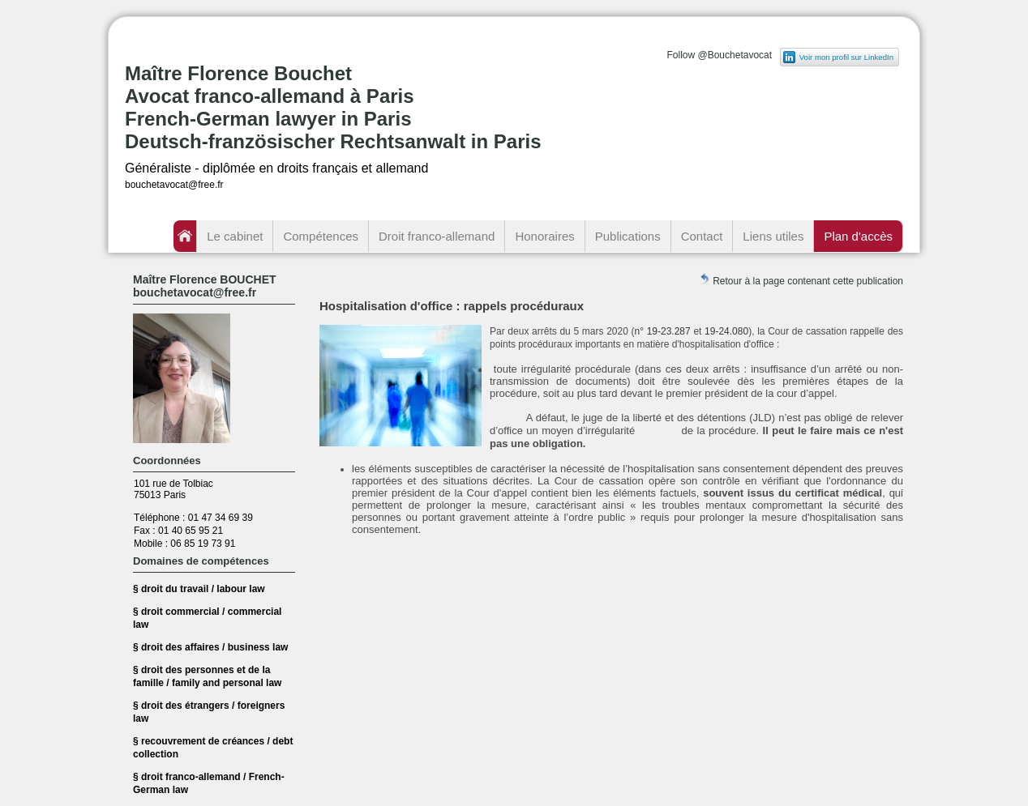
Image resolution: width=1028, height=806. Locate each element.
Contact (702, 236)
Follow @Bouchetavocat (719, 55)
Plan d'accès (858, 236)
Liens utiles (773, 236)
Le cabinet (235, 236)
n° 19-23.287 (663, 331)
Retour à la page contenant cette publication (801, 280)
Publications (628, 236)
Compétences (320, 236)
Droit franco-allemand (437, 236)
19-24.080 (726, 331)
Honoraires (544, 236)
